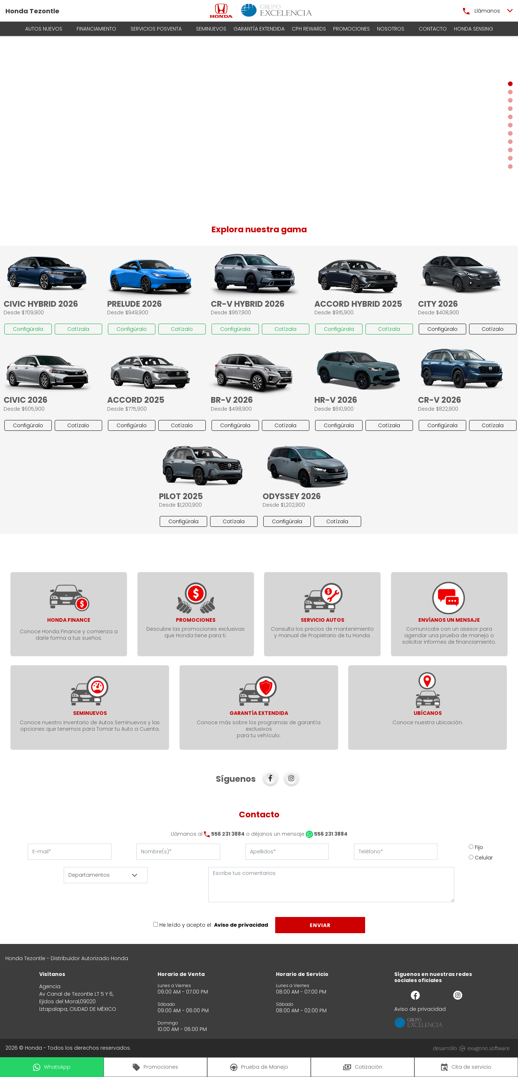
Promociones (351, 28)
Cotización (362, 1067)
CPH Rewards (309, 28)
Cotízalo (182, 329)
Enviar (320, 925)
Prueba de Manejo (259, 1067)
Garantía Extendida (259, 28)
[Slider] (259, 125)
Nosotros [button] (390, 28)
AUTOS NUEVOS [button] (43, 28)
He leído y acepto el (185, 924)
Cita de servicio (466, 1067)
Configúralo (132, 329)
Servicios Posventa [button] (156, 28)
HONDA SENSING (473, 28)
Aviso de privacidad (241, 924)
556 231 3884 (228, 834)
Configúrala (28, 329)
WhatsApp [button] (52, 1067)
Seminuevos (211, 28)
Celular (484, 857)
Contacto (433, 28)
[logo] (221, 10)
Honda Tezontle (32, 10)
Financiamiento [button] (96, 28)
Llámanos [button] (481, 10)
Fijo (479, 847)
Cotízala (78, 329)
